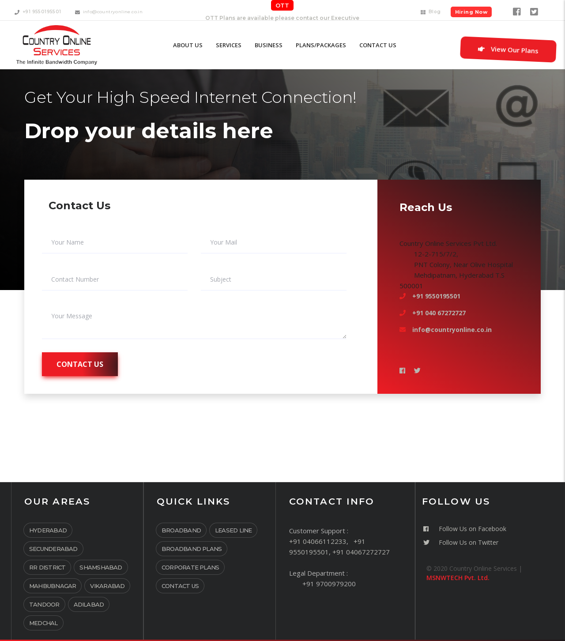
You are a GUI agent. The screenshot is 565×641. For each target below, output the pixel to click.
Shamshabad (100, 567)
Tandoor (44, 604)
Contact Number (75, 279)
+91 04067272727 (361, 551)
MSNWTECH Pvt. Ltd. (458, 577)
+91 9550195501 (436, 296)
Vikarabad (107, 585)
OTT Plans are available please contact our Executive (282, 18)
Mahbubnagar (52, 585)
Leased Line (233, 530)
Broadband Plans (192, 548)
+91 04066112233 (318, 541)
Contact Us (180, 585)
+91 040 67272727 (439, 313)
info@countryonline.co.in (452, 329)
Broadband (181, 530)
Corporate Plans (190, 567)
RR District (47, 567)
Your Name (67, 242)
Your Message (71, 316)
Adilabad (89, 604)
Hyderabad (48, 530)
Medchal (43, 622)
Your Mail (223, 242)
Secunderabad (53, 548)
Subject (220, 279)
